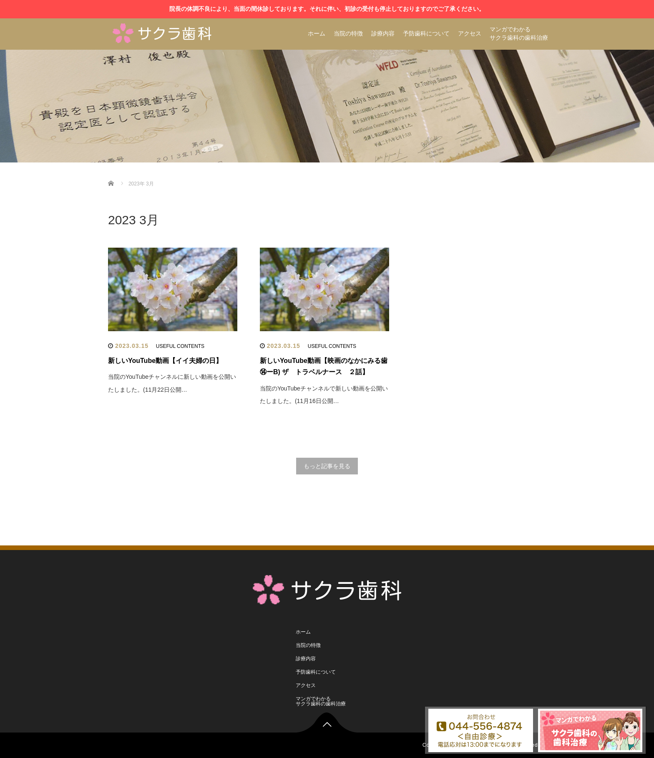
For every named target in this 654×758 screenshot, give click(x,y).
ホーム (316, 33)
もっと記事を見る (327, 466)
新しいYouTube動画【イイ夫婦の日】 (165, 360)
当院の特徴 (348, 33)
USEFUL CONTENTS (180, 346)
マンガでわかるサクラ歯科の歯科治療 (519, 33)
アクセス (469, 33)
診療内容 (383, 33)
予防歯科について (426, 33)
